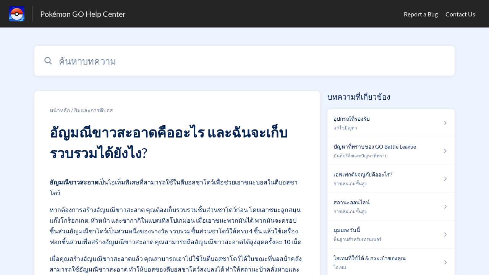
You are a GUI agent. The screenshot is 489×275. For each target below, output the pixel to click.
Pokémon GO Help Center (83, 13)
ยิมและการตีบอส (93, 110)
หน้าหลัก (60, 110)
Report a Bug (421, 14)
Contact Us (460, 14)
